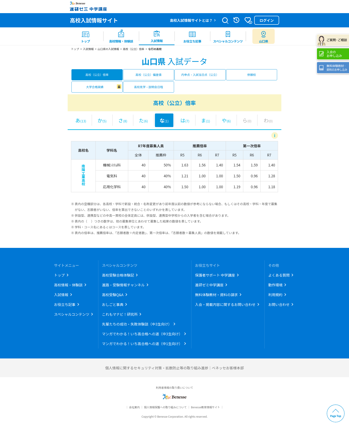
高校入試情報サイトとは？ (191, 20)
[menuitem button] (263, 36)
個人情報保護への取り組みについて (165, 407)
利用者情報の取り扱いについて (174, 387)
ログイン (267, 20)
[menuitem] (85, 36)
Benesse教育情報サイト (205, 407)
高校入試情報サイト (94, 20)
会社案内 (134, 407)
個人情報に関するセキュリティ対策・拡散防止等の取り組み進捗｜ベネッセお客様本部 (174, 367)
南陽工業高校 (83, 175)
